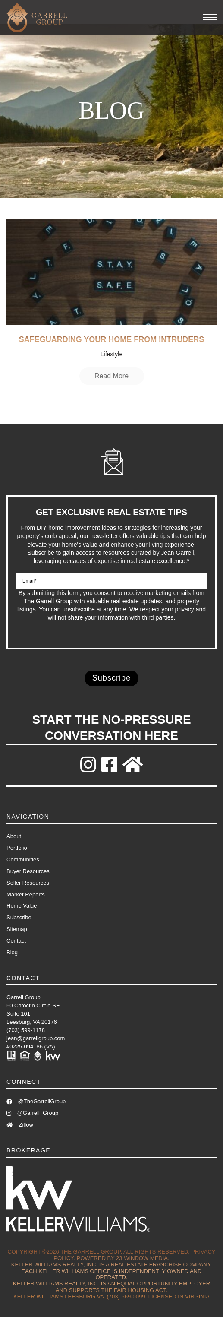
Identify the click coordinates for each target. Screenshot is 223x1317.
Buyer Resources (28, 871)
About (13, 836)
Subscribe (18, 917)
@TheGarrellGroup (36, 1101)
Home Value (21, 905)
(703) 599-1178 (25, 1030)
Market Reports (25, 894)
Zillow (19, 1124)
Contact (16, 940)
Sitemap (16, 929)
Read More (111, 376)
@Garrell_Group (32, 1113)
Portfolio (16, 848)
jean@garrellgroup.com (35, 1038)
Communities (22, 859)
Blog (12, 952)
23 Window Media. (143, 1258)
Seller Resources (27, 883)
